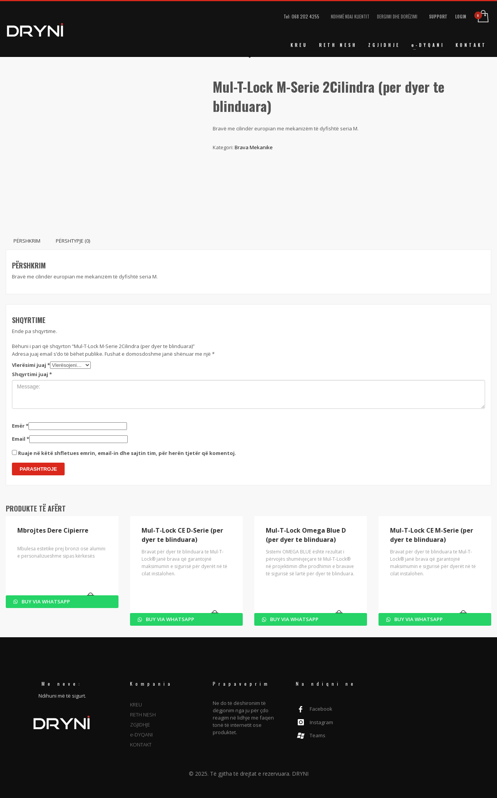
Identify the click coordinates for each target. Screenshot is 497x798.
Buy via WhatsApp (45, 601)
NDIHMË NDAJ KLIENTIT (350, 16)
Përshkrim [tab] (26, 240)
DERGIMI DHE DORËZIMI (397, 16)
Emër (20, 425)
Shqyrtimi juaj (32, 374)
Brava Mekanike (254, 147)
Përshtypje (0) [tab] (73, 240)
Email (20, 438)
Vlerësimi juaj (31, 365)
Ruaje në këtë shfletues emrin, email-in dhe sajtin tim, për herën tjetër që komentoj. (127, 453)
